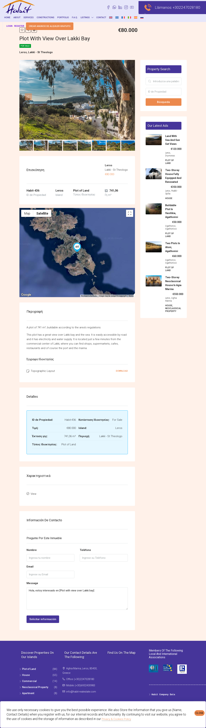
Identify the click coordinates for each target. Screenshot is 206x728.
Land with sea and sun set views (172, 140)
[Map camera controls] (129, 276)
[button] (77, 248)
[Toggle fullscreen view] (129, 213)
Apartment (28, 692)
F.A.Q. (75, 17)
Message (32, 582)
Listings (85, 17)
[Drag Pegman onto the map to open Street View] (129, 289)
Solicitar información (42, 618)
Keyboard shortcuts (89, 296)
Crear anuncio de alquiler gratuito (50, 26)
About (16, 17)
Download (122, 371)
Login (9, 26)
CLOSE (199, 713)
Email (30, 565)
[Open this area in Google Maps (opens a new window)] (26, 294)
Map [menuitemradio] (27, 213)
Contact (101, 17)
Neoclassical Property (35, 686)
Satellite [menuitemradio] (42, 213)
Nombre (32, 548)
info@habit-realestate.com (81, 690)
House (26, 674)
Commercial (29, 680)
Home (7, 17)
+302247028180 (186, 7)
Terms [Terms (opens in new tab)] (131, 296)
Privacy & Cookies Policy (116, 719)
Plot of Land (29, 667)
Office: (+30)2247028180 (80, 678)
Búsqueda (163, 102)
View (33, 493)
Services (29, 17)
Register (19, 26)
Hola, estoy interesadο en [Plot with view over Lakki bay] (77, 597)
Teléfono (85, 548)
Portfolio (63, 17)
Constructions (45, 17)
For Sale (26, 46)
